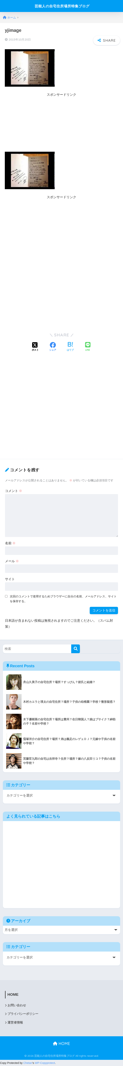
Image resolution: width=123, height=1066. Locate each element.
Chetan (27, 1063)
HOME (61, 1043)
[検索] (75, 648)
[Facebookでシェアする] (52, 347)
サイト (10, 579)
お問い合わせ (17, 1005)
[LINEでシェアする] (87, 347)
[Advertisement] (61, 125)
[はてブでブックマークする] (70, 347)
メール (12, 561)
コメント (13, 491)
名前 (10, 543)
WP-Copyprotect (45, 1063)
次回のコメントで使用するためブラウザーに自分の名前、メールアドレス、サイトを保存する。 (63, 599)
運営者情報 (15, 1023)
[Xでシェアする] (35, 347)
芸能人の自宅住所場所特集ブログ (62, 6)
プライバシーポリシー (23, 1014)
